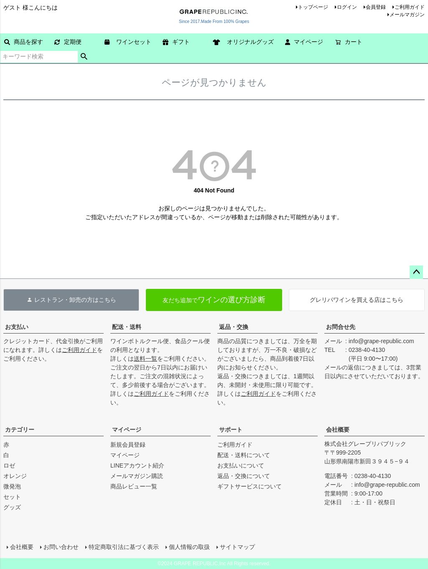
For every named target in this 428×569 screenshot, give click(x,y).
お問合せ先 (340, 327)
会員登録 (376, 7)
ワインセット (130, 41)
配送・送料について (243, 455)
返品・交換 (233, 327)
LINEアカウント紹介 (137, 465)
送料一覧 (145, 358)
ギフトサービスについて (249, 486)
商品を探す (23, 41)
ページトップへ (416, 272)
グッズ (12, 507)
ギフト (176, 41)
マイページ (304, 41)
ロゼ (9, 465)
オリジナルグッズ (246, 41)
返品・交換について (243, 476)
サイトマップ (237, 547)
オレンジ (15, 476)
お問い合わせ (61, 547)
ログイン (347, 7)
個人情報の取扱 (189, 547)
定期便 (68, 41)
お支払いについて (240, 465)
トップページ (313, 7)
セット (12, 496)
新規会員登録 (127, 444)
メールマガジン (407, 15)
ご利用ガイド (410, 7)
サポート (230, 429)
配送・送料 (126, 327)
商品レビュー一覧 (133, 486)
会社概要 (337, 429)
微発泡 (12, 486)
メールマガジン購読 (136, 476)
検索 (84, 57)
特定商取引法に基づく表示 (124, 547)
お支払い (16, 327)
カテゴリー (19, 429)
